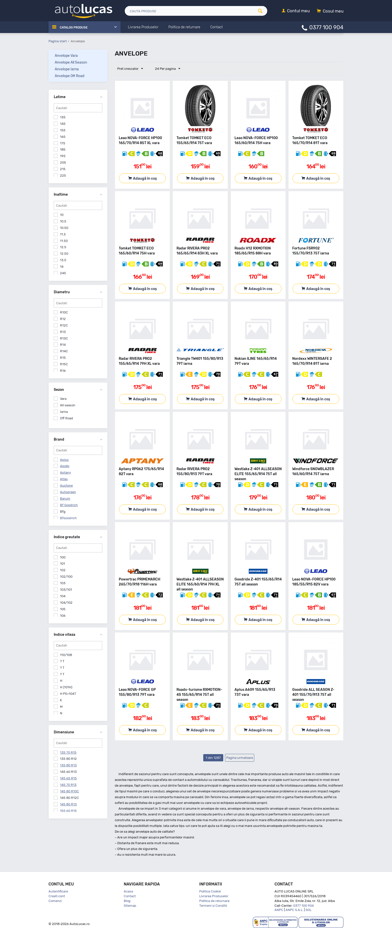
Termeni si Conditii (213, 905)
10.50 (64, 228)
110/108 (66, 655)
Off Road (66, 418)
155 (63, 130)
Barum (65, 498)
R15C (64, 364)
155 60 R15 (68, 811)
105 (63, 609)
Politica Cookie (210, 891)
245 (63, 273)
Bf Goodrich (69, 505)
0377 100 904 (326, 27)
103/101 (66, 589)
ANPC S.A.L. (294, 910)
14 (62, 266)
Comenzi (55, 901)
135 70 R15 (68, 752)
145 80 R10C (69, 791)
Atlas (64, 479)
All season (67, 405)
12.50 (64, 253)
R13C (64, 338)
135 (63, 117)
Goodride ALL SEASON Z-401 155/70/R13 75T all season (313, 695)
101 (62, 563)
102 (63, 570)
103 (63, 583)
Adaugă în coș (145, 178)
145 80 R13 (68, 804)
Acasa (128, 891)
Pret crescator (131, 68)
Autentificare (58, 891)
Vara (63, 399)
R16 (63, 371)
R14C (64, 351)
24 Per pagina (165, 68)
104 (63, 596)
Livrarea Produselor (213, 896)
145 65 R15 (68, 778)
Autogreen (68, 492)
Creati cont (56, 896)
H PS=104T (68, 694)
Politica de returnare (214, 901)
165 (63, 137)
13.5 (63, 260)
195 (63, 156)
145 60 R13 (68, 772)
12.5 (63, 247)
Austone (66, 485)
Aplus (64, 460)
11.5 (63, 234)
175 (62, 143)
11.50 (64, 241)
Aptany (65, 472)
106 (63, 615)
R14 (63, 345)
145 (63, 124)
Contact (130, 896)
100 (63, 557)
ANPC (278, 910)
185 (63, 149)
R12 (63, 319)
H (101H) (66, 687)
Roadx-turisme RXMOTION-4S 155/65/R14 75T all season (199, 695)
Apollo (64, 466)
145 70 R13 (68, 785)
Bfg (63, 511)
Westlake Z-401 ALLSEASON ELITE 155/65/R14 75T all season (258, 474)
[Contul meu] (296, 11)
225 (63, 175)
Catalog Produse (76, 27)
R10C (64, 312)
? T (62, 661)
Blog (127, 901)
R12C (64, 325)
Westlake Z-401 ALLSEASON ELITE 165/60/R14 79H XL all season (200, 584)
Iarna (64, 412)
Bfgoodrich (68, 518)
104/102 (66, 602)
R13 (63, 332)
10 (62, 215)
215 (63, 169)
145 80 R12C (69, 798)
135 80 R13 (68, 765)
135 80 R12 (68, 759)
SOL (309, 910)
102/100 (66, 576)
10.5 (63, 221)
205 (63, 162)
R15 (63, 358)
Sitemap (130, 905)
